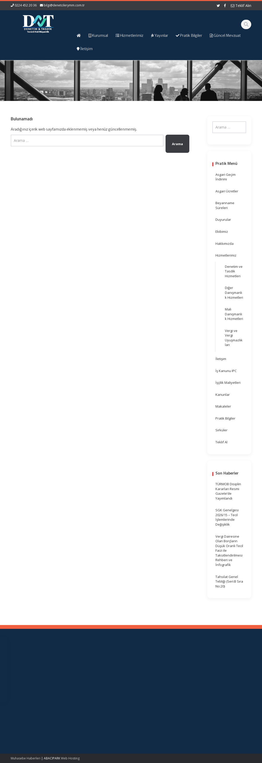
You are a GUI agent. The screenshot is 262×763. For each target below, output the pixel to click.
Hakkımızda (224, 243)
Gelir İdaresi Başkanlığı (147, 666)
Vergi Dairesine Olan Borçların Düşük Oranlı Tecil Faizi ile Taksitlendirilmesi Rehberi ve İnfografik (229, 550)
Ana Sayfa (86, 663)
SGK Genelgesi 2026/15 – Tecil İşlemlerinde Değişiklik (227, 517)
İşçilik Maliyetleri (228, 382)
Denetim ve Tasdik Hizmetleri (234, 271)
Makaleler (223, 406)
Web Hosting (70, 758)
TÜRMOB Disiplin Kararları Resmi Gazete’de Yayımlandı (228, 491)
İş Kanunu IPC (226, 370)
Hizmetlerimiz (225, 255)
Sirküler (221, 430)
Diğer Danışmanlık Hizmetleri (234, 292)
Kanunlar (222, 394)
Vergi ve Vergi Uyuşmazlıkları (234, 337)
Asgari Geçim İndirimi (225, 177)
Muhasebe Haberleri (25, 758)
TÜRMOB (144, 677)
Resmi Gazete (149, 673)
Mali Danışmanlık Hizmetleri (234, 314)
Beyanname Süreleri (224, 205)
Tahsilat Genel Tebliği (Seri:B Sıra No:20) (229, 581)
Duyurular (223, 219)
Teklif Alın (241, 5)
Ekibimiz (221, 231)
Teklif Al (221, 442)
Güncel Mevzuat (91, 677)
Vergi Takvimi (148, 682)
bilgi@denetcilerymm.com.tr (64, 5)
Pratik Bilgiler (225, 418)
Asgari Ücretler (226, 191)
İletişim (220, 358)
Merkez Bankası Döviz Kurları (150, 690)
